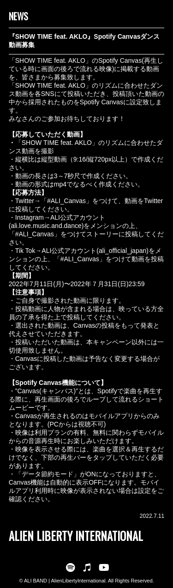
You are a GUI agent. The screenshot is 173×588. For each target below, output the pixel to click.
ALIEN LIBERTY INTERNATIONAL (76, 535)
